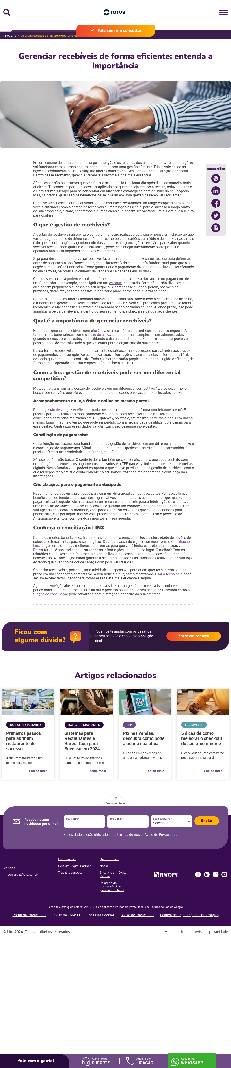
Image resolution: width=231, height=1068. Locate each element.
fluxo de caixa (99, 334)
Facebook (198, 874)
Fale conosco (67, 859)
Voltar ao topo (115, 803)
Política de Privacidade (129, 907)
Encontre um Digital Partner (113, 874)
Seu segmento (162, 818)
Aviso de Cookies (66, 915)
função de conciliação (50, 594)
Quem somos (109, 859)
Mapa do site (174, 931)
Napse (104, 866)
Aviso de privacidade (211, 931)
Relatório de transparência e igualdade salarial (112, 886)
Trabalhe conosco (70, 872)
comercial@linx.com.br (23, 874)
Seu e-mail (117, 818)
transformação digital (100, 537)
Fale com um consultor (119, 30)
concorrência (82, 162)
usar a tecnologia (169, 574)
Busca (6, 12)
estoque (115, 282)
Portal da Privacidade (29, 914)
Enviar (206, 820)
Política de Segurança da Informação (189, 914)
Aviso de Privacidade (161, 834)
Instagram (215, 874)
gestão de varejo (57, 409)
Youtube (224, 874)
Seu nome (72, 818)
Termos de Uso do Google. (167, 907)
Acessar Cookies (101, 915)
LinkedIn (206, 874)
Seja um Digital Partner (74, 866)
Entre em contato (193, 635)
